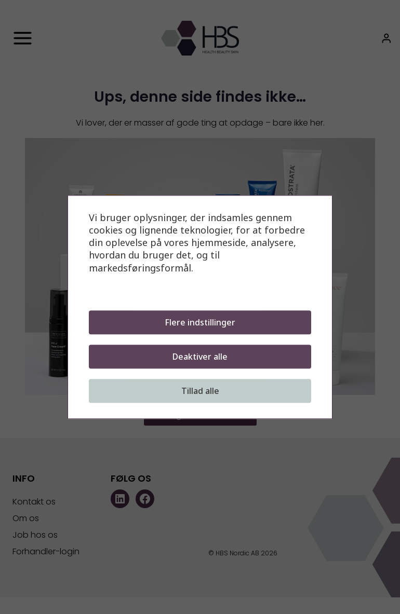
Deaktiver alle (200, 356)
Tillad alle (200, 391)
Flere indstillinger (200, 322)
